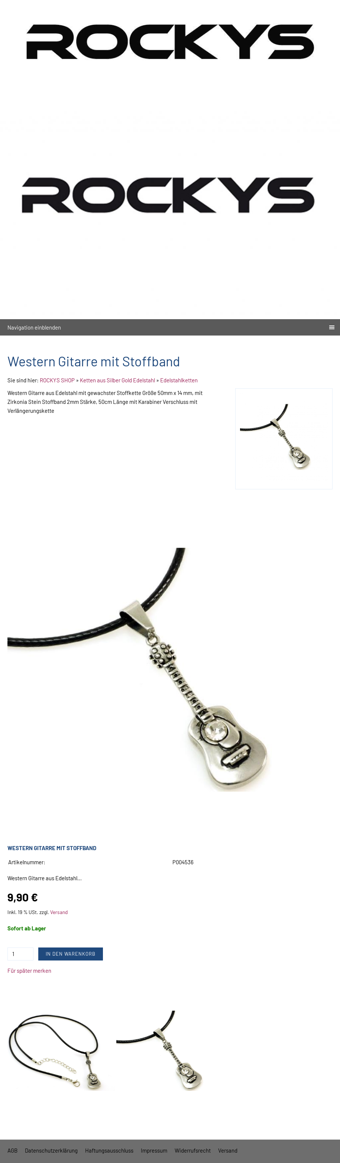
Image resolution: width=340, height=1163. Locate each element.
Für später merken (29, 970)
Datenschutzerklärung (51, 1150)
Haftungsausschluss (109, 1150)
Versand (59, 912)
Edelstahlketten (179, 380)
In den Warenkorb (70, 954)
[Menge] (20, 953)
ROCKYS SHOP (57, 380)
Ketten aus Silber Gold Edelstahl (117, 380)
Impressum (154, 1150)
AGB (12, 1150)
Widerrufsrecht (193, 1150)
